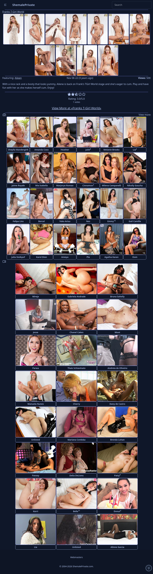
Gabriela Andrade (76, 296)
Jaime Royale (18, 185)
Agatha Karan (112, 257)
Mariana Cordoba (76, 439)
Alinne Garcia (117, 547)
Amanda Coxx (41, 149)
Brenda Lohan (117, 439)
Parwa (35, 368)
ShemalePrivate (23, 5)
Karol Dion (41, 257)
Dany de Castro (117, 403)
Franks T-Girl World (13, 11)
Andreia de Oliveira (117, 368)
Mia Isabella (41, 185)
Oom (134, 257)
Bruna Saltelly (117, 296)
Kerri (35, 511)
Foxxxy (35, 475)
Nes (88, 221)
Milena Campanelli (111, 185)
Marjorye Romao (64, 185)
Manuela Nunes (35, 403)
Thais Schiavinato (76, 368)
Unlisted (35, 439)
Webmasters (76, 557)
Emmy (111, 221)
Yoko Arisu (64, 221)
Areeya (64, 257)
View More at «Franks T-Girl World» (76, 108)
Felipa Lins (18, 221)
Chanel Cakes (76, 332)
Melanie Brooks (111, 149)
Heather (65, 149)
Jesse (35, 332)
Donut (117, 511)
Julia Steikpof (18, 257)
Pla (88, 257)
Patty (117, 475)
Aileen (18, 78)
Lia (135, 149)
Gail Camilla (135, 221)
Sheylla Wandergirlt (18, 149)
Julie (88, 149)
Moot (117, 332)
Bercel (41, 221)
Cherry (76, 403)
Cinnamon (88, 185)
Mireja (35, 296)
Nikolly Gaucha (135, 185)
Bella (76, 511)
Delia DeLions (77, 475)
